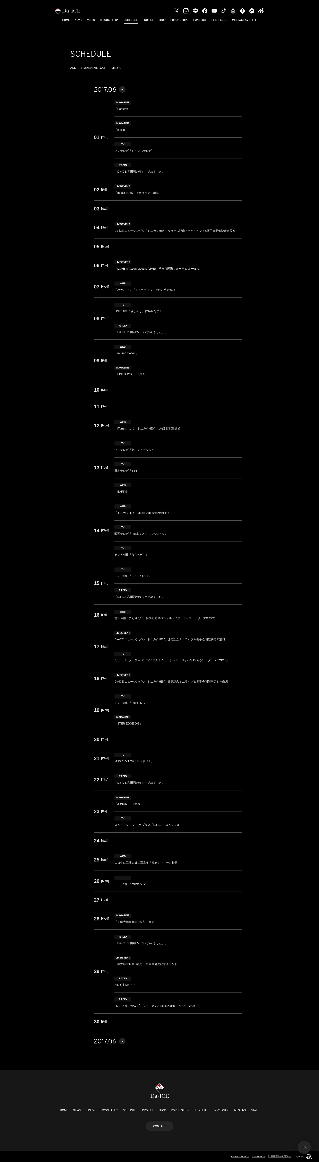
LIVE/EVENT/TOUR (93, 67)
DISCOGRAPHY (109, 19)
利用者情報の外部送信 (279, 1156)
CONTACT (159, 1126)
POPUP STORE (179, 19)
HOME (66, 19)
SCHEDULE (131, 19)
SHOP (161, 19)
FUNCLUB (199, 19)
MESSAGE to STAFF (244, 19)
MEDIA (115, 67)
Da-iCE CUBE (219, 19)
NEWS (78, 19)
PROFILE (148, 19)
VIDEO (91, 19)
